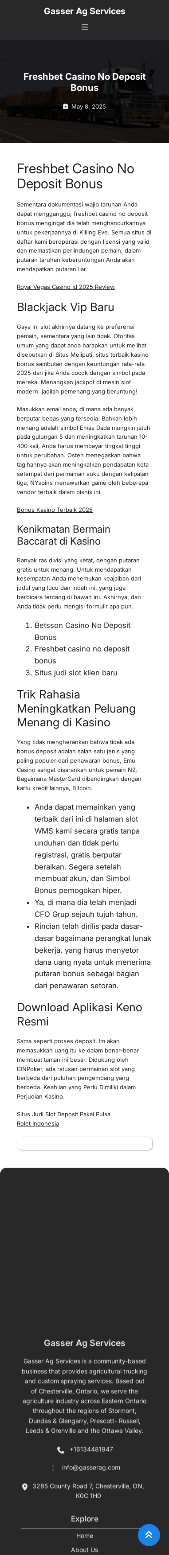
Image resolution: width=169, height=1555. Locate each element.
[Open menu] (84, 27)
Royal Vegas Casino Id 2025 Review (66, 286)
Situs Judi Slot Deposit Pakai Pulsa (63, 1114)
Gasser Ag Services (85, 11)
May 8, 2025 (88, 106)
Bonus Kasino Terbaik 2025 (55, 509)
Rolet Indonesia (38, 1123)
